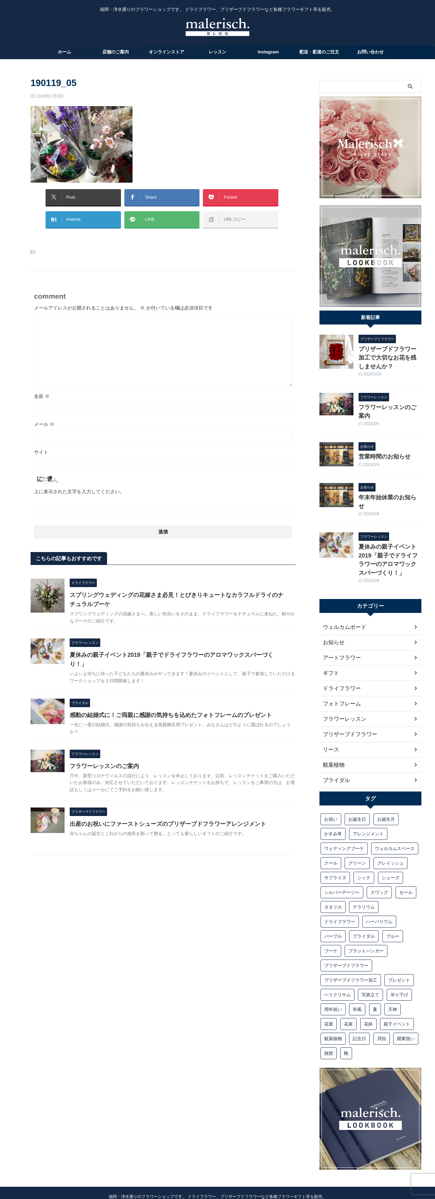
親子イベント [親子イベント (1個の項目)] (397, 981)
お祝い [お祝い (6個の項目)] (330, 776)
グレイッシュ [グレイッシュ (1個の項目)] (390, 820)
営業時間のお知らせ (380, 436)
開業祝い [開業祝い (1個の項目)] (406, 996)
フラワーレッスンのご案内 (136, 800)
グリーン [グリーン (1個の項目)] (357, 820)
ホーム (64, 51)
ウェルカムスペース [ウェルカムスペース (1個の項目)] (395, 806)
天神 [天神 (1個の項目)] (392, 966)
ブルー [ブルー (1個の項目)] (392, 893)
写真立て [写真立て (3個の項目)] (370, 952)
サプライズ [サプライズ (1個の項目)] (335, 835)
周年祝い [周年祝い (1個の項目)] (333, 966)
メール (44, 417)
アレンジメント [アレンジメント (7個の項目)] (368, 791)
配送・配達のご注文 (319, 51)
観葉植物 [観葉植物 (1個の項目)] (333, 996)
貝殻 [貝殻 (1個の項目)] (381, 996)
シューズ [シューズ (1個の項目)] (390, 835)
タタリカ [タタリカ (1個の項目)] (333, 864)
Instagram (268, 51)
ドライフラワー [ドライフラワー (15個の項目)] (339, 879)
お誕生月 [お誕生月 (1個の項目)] (386, 776)
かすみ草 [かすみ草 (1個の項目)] (333, 791)
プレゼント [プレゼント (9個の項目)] (399, 937)
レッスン (217, 51)
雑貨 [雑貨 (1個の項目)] (328, 1010)
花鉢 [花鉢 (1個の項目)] (368, 981)
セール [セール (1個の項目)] (406, 849)
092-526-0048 (217, 1177)
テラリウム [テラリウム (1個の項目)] (364, 864)
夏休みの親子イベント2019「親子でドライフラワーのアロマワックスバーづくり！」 (389, 523)
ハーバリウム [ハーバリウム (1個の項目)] (379, 879)
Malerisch (217, 1164)
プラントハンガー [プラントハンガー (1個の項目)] (366, 908)
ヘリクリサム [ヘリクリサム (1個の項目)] (337, 952)
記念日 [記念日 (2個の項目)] (359, 996)
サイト (41, 445)
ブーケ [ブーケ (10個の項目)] (330, 908)
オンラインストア (166, 51)
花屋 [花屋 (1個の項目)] (328, 981)
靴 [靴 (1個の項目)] (346, 1010)
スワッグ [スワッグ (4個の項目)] (379, 849)
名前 (42, 389)
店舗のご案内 (115, 51)
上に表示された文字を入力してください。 (79, 484)
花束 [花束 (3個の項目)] (348, 981)
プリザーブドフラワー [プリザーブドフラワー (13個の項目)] (346, 923)
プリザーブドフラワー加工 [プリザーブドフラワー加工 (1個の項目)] (350, 937)
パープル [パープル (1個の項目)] (333, 893)
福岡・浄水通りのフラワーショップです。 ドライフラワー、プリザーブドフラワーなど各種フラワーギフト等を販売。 (217, 1154)
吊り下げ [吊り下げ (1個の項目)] (399, 952)
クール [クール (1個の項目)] (330, 820)
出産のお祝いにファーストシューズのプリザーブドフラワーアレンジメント (196, 859)
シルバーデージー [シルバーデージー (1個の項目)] (342, 849)
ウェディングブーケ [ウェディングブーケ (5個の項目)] (344, 806)
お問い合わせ (370, 51)
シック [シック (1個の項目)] (363, 835)
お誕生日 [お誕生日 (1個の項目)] (357, 776)
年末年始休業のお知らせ (385, 476)
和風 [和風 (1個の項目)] (357, 966)
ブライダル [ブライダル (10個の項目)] (364, 893)
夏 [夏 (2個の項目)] (375, 966)
